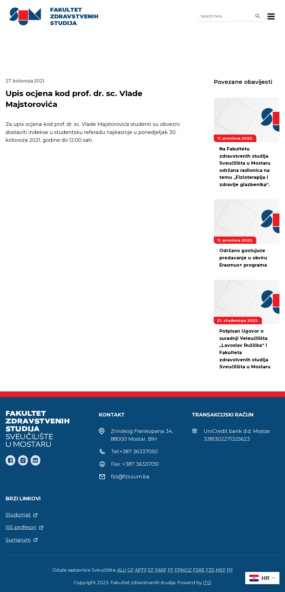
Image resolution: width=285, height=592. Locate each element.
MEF (221, 570)
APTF (141, 570)
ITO (207, 582)
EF (151, 570)
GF (130, 570)
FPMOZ (183, 570)
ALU (121, 570)
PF (230, 570)
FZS (210, 570)
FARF (161, 570)
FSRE (199, 570)
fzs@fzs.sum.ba (130, 477)
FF (170, 570)
